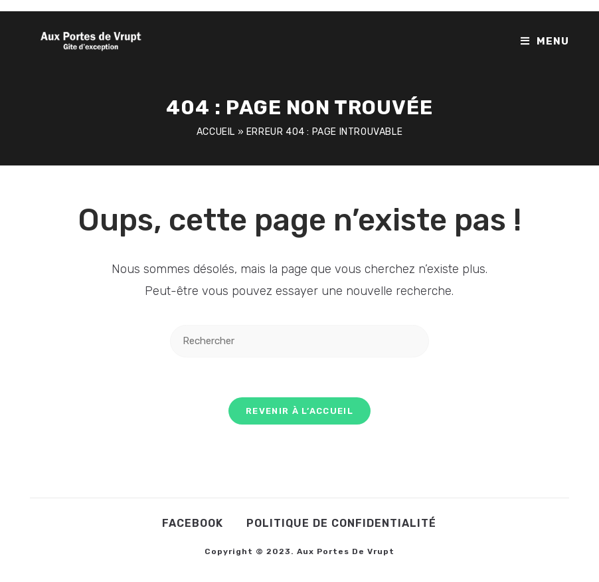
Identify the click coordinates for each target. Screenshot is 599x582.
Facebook (192, 523)
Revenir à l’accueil (299, 411)
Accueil (216, 132)
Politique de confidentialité (341, 523)
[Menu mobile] (545, 41)
